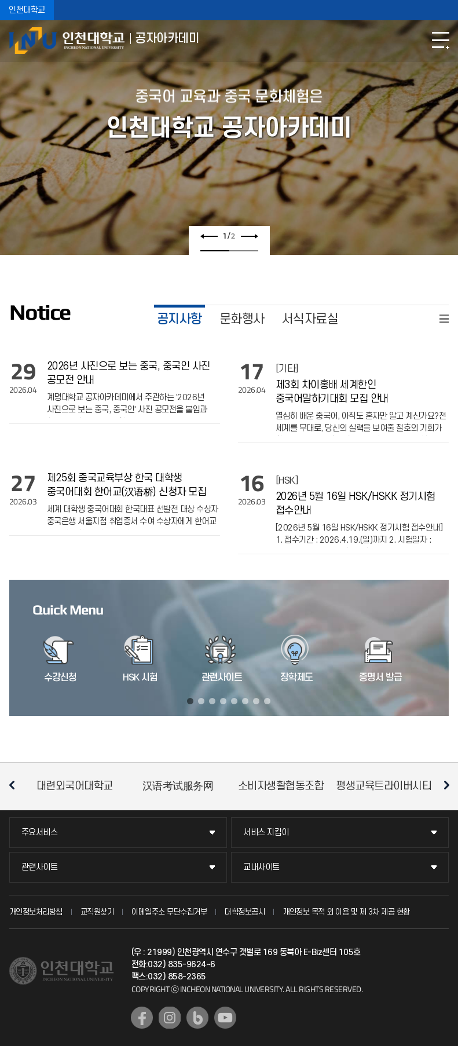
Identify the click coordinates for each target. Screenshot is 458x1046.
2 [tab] (243, 250)
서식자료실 (310, 318)
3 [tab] (212, 701)
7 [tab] (256, 701)
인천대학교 (27, 10)
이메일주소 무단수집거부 (169, 912)
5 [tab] (234, 701)
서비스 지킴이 (266, 832)
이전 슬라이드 (209, 236)
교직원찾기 (97, 912)
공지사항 (179, 318)
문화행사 (242, 318)
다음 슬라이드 (249, 236)
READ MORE (444, 318)
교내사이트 (261, 867)
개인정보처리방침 (36, 912)
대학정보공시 (245, 912)
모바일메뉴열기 (440, 40)
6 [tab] (245, 701)
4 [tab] (223, 701)
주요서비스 (39, 832)
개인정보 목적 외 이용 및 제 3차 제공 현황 (346, 912)
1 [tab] (214, 250)
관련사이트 (39, 867)
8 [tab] (267, 701)
